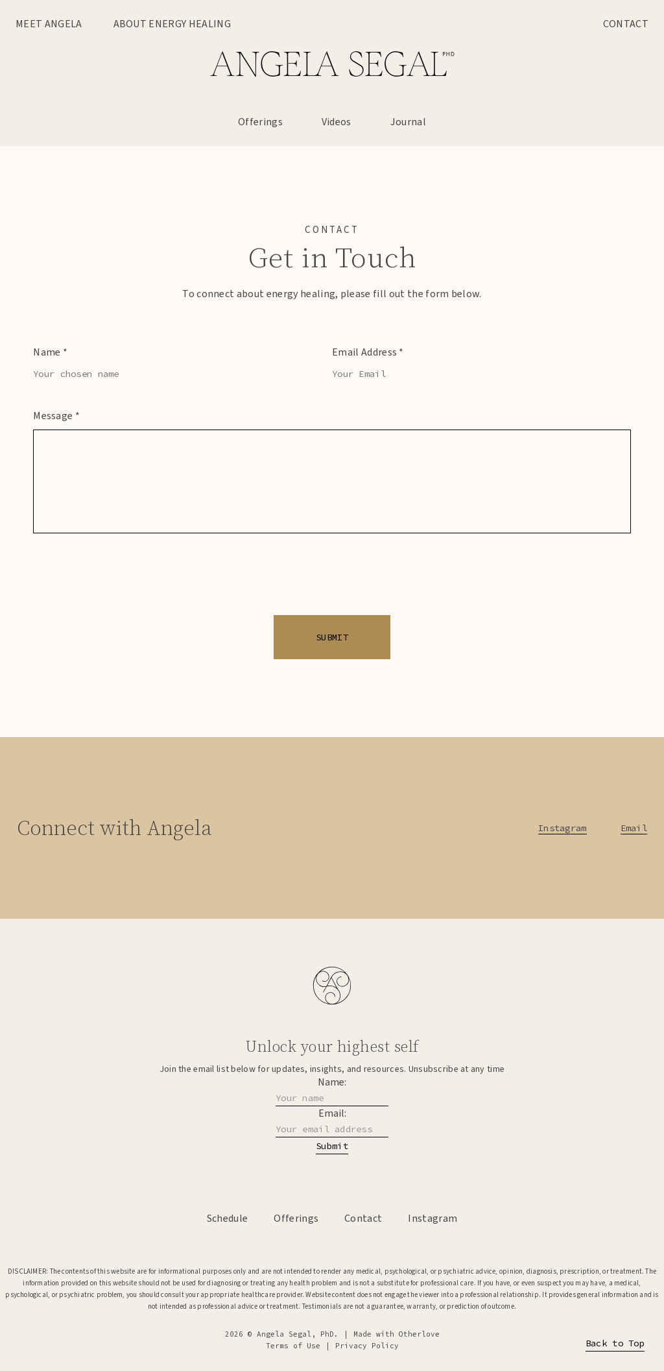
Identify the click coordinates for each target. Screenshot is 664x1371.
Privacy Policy (367, 1345)
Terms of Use (293, 1345)
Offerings (260, 122)
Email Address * (368, 352)
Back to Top (615, 1343)
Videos (336, 122)
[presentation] (332, 584)
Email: (332, 1113)
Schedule (227, 1218)
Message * (56, 416)
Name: (332, 1082)
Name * (50, 352)
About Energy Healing (172, 24)
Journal (408, 122)
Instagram (562, 828)
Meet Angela (49, 24)
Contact (625, 24)
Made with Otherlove (396, 1334)
